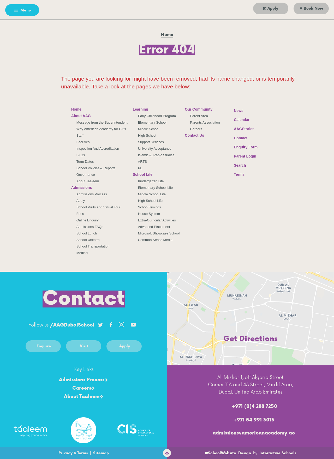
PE (140, 168)
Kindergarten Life (151, 181)
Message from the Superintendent (102, 122)
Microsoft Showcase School (159, 233)
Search (236, 164)
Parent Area (199, 116)
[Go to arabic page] (59, 10)
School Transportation (92, 246)
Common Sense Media (155, 240)
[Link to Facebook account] (111, 324)
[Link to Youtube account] (133, 324)
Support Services (151, 142)
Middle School (148, 129)
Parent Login (241, 155)
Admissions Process (91, 194)
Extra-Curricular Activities (157, 220)
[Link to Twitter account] (100, 324)
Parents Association (205, 122)
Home (76, 109)
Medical (82, 253)
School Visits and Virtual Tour (98, 207)
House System (149, 214)
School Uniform (88, 240)
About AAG (81, 116)
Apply (80, 201)
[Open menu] (22, 10)
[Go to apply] (270, 8)
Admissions (81, 187)
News (234, 110)
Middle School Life (152, 194)
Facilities (83, 142)
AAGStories (240, 129)
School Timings (149, 207)
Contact (236, 138)
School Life (142, 174)
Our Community (198, 109)
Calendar (237, 119)
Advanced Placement (154, 227)
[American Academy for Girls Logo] (167, 10)
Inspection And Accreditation (97, 148)
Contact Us (194, 135)
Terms (235, 174)
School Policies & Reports (96, 168)
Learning (140, 109)
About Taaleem (87, 181)
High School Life (150, 201)
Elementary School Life (155, 188)
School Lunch (86, 233)
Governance (85, 175)
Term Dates (85, 162)
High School (147, 135)
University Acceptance (154, 148)
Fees (80, 214)
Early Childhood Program (157, 116)
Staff (80, 135)
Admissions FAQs (89, 227)
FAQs (80, 155)
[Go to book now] (311, 8)
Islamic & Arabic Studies (156, 155)
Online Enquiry (87, 220)
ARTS (142, 162)
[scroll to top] (167, 453)
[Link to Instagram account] (121, 324)
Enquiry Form (242, 146)
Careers (196, 129)
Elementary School (152, 122)
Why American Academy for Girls (101, 129)
